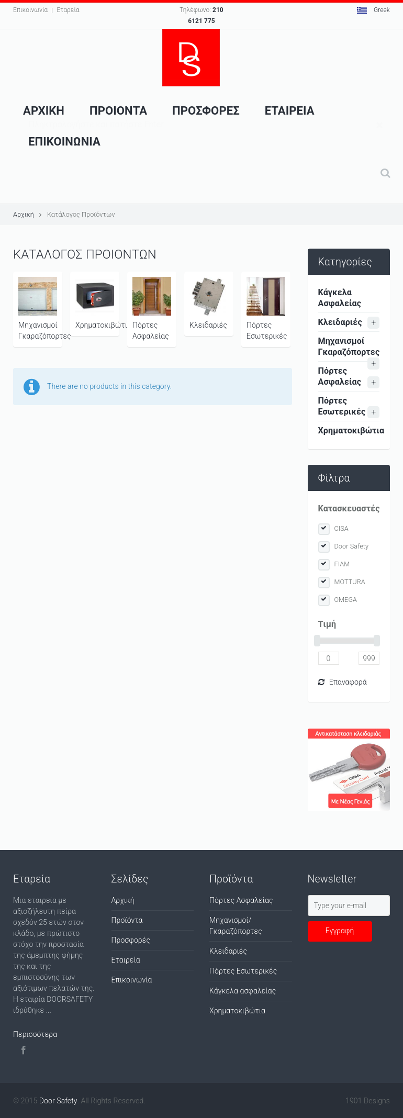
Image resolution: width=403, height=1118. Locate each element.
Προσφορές (131, 940)
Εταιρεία (125, 960)
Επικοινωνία (30, 10)
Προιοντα (118, 110)
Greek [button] (373, 10)
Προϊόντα (127, 920)
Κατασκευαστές (349, 508)
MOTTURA (349, 582)
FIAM (342, 564)
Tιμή (327, 624)
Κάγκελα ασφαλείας (242, 991)
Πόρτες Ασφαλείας (151, 308)
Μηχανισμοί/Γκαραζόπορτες (235, 925)
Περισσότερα (35, 1034)
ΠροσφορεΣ (206, 110)
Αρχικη (43, 110)
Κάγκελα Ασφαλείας (340, 297)
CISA (341, 528)
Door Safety (351, 546)
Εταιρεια (290, 110)
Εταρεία (68, 10)
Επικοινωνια (64, 141)
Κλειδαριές (208, 303)
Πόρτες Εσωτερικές (267, 308)
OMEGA (345, 599)
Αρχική (23, 214)
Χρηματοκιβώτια (97, 303)
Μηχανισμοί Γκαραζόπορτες (40, 308)
